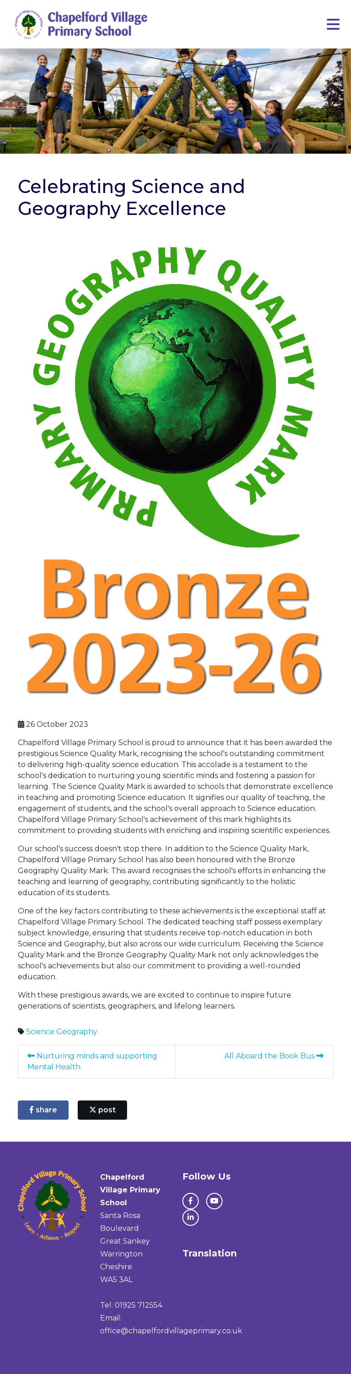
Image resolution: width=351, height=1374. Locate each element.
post (102, 1110)
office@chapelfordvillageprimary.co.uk (171, 1330)
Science (40, 1031)
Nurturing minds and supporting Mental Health (92, 1061)
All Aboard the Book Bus (274, 1056)
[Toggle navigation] (333, 24)
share (43, 1110)
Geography (76, 1031)
